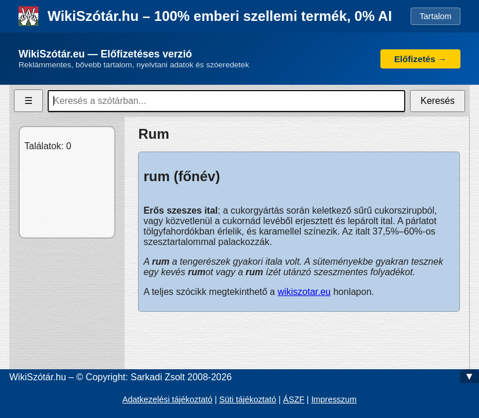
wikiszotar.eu (304, 292)
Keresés (437, 101)
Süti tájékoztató (247, 399)
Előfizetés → (420, 59)
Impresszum (334, 399)
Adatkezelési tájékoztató (167, 399)
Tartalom (435, 16)
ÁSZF (293, 399)
